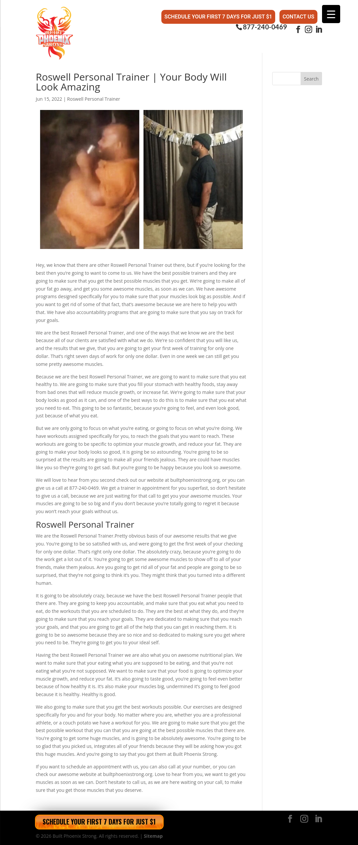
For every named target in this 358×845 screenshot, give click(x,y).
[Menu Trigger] (331, 14)
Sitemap (153, 836)
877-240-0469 (265, 27)
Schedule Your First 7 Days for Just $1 (218, 17)
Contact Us (298, 17)
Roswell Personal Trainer (93, 99)
